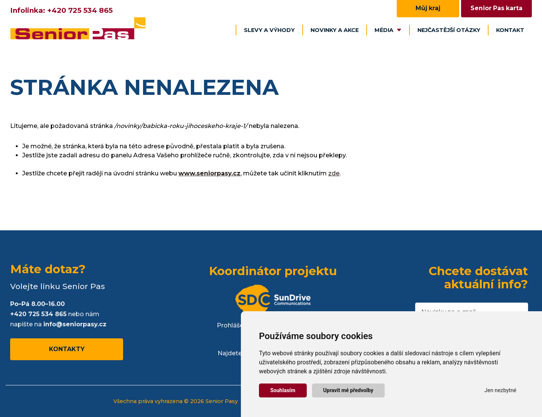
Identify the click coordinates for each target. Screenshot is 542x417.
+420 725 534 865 (80, 10)
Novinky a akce (335, 30)
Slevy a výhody (269, 30)
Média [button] (388, 30)
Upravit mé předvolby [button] (348, 390)
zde (334, 173)
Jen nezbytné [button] (500, 390)
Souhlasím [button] (282, 390)
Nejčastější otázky (448, 30)
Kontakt (510, 30)
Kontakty (67, 349)
